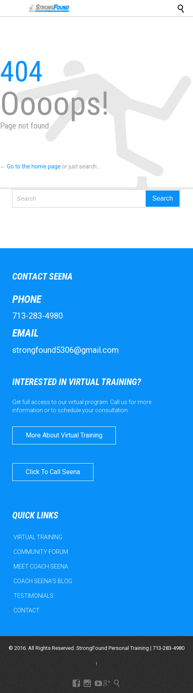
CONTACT (26, 610)
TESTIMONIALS (33, 595)
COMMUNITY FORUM (40, 552)
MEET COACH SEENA (40, 566)
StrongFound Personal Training (112, 648)
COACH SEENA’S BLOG (42, 581)
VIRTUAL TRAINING (37, 537)
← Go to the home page (30, 166)
